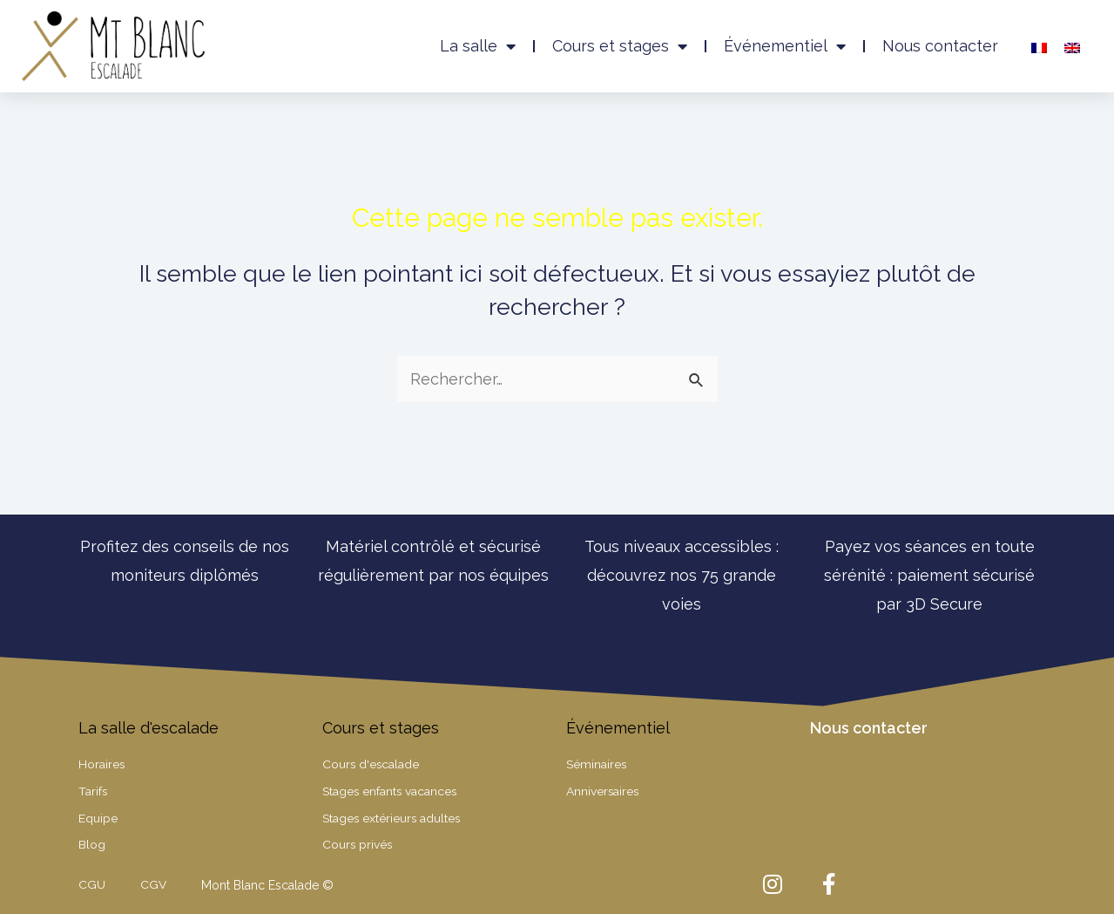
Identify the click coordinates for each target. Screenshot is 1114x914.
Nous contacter (940, 46)
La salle (478, 46)
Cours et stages (619, 46)
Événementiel (785, 46)
